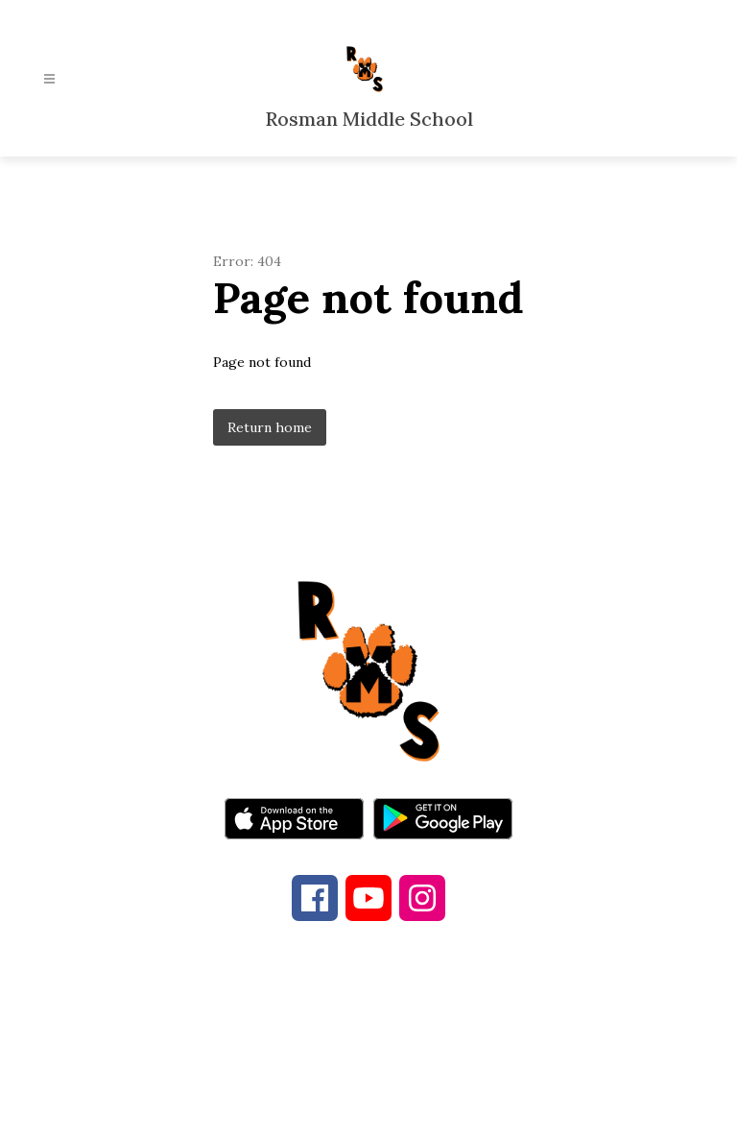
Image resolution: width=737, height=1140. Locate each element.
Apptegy (408, 1112)
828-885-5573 (511, 1036)
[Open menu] (49, 79)
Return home (269, 427)
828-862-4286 (342, 1036)
